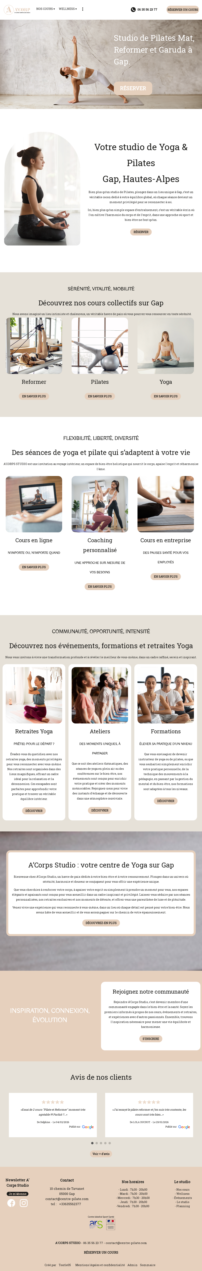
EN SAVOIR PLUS (34, 396)
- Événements (182, 1198)
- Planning (182, 1206)
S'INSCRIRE (151, 1039)
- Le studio (182, 1202)
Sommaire (147, 1265)
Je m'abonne (17, 1194)
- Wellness (182, 1194)
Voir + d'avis (101, 1154)
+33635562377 (70, 1204)
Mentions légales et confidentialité (100, 1265)
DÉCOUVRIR (33, 811)
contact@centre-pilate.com (67, 1199)
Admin (132, 1265)
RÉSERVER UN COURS (182, 10)
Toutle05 (65, 1265)
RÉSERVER (133, 88)
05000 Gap (67, 1194)
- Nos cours (182, 1189)
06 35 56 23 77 (93, 1243)
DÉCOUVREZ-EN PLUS (101, 923)
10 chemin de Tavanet (67, 1188)
